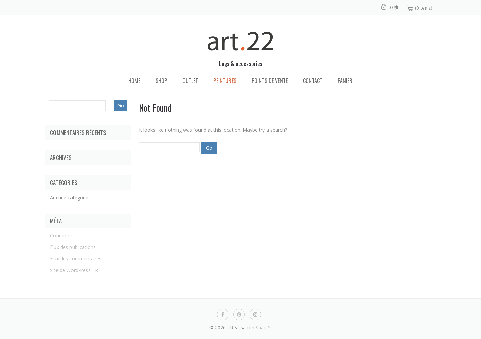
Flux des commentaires (75, 258)
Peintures (224, 81)
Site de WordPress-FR (74, 270)
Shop (161, 81)
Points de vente (270, 81)
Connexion (62, 235)
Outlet (190, 81)
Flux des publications (73, 247)
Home (134, 81)
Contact (312, 81)
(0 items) (423, 8)
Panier (345, 81)
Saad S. (264, 327)
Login (393, 7)
